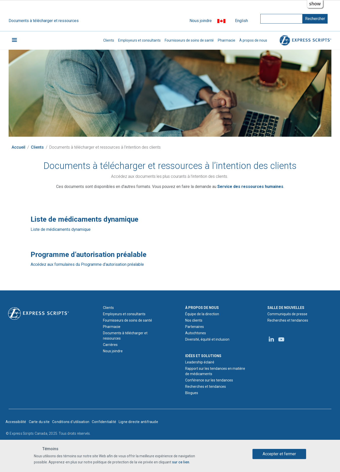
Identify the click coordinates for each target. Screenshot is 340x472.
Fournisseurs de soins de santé (189, 40)
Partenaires (194, 327)
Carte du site (39, 422)
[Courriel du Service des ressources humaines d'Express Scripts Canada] (250, 186)
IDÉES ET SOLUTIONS (203, 356)
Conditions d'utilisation (70, 422)
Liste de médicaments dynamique (61, 229)
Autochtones (195, 333)
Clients (108, 40)
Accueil (18, 147)
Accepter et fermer (279, 454)
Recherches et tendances (205, 386)
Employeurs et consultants (139, 40)
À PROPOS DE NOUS (202, 308)
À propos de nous (253, 40)
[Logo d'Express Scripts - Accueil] (38, 313)
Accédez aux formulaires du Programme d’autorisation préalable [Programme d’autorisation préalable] (87, 264)
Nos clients (193, 320)
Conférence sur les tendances (209, 380)
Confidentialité (104, 422)
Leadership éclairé (199, 362)
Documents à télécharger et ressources (44, 20)
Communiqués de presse (287, 314)
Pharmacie (226, 40)
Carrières (110, 345)
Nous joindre (200, 20)
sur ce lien (180, 462)
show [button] (315, 4)
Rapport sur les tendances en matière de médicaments (215, 371)
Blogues (191, 393)
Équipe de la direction (202, 314)
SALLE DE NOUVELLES (285, 308)
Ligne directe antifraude (138, 422)
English (241, 20)
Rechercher (315, 18)
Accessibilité (16, 422)
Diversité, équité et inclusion (207, 339)
